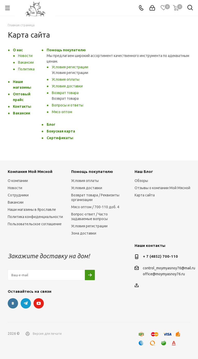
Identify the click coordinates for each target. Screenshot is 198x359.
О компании (18, 181)
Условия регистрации (70, 67)
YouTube (39, 303)
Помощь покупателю (66, 50)
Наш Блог (144, 171)
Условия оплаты (65, 79)
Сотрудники (18, 195)
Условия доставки (67, 86)
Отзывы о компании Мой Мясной (162, 188)
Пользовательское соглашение (35, 224)
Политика (26, 69)
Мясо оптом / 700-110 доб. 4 (95, 207)
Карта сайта (145, 195)
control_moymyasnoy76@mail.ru (169, 268)
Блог (51, 124)
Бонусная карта (61, 131)
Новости (25, 56)
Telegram (26, 303)
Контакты (22, 106)
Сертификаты (60, 138)
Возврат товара (65, 93)
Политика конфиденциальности (35, 217)
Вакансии (26, 62)
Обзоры (141, 181)
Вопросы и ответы (67, 105)
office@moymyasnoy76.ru (164, 274)
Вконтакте (13, 303)
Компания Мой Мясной (30, 171)
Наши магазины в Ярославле (32, 209)
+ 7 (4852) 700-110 (160, 256)
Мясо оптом (62, 112)
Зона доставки (83, 233)
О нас (18, 50)
